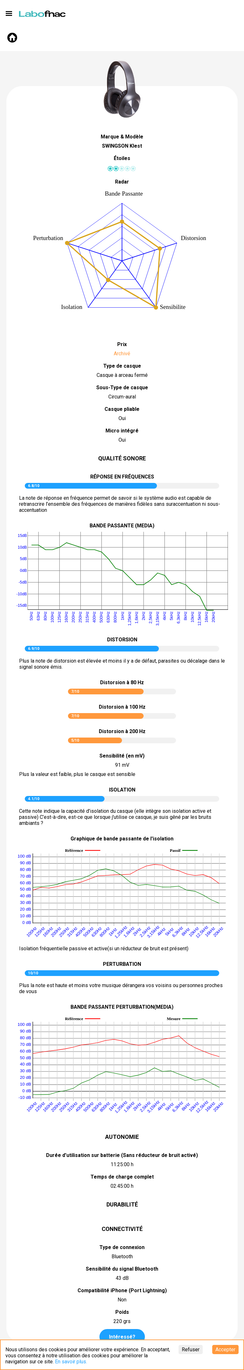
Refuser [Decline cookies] (191, 1350)
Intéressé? (122, 1337)
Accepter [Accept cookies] (225, 1350)
